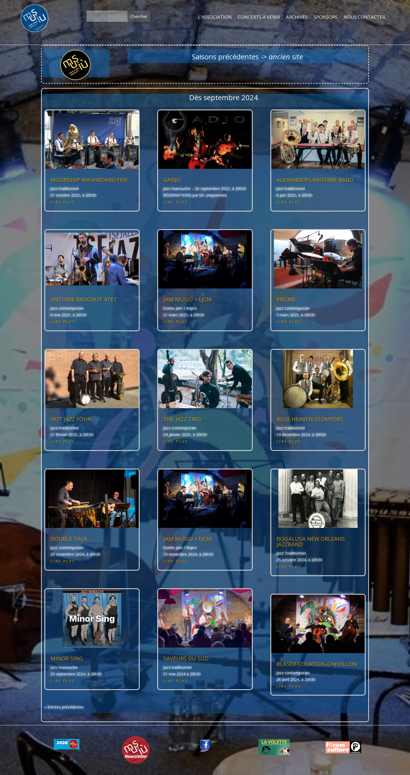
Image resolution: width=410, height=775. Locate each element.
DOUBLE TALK (68, 538)
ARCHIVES (297, 17)
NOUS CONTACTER (364, 17)
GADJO (172, 179)
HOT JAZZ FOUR (70, 419)
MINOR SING (66, 658)
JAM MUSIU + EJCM (187, 299)
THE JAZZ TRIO (182, 419)
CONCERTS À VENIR (259, 17)
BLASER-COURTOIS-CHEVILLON (316, 664)
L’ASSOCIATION (215, 17)
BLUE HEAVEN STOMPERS (309, 419)
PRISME (286, 299)
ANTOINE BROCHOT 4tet (83, 299)
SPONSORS (325, 17)
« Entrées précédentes (64, 707)
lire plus (62, 202)
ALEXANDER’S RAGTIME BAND (314, 179)
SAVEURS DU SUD (186, 658)
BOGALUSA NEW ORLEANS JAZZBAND (310, 541)
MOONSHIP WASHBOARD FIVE (89, 179)
